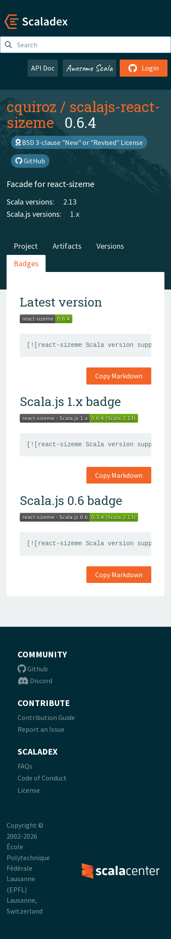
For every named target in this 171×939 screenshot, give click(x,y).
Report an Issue (41, 729)
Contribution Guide (46, 717)
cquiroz (32, 106)
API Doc (42, 68)
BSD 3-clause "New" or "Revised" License (79, 142)
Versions (110, 246)
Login (143, 68)
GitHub (30, 160)
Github (33, 668)
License (29, 790)
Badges (26, 263)
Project (26, 246)
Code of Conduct (42, 777)
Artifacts (67, 246)
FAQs (25, 766)
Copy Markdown (118, 375)
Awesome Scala (89, 68)
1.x (74, 214)
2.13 (70, 202)
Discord (35, 680)
